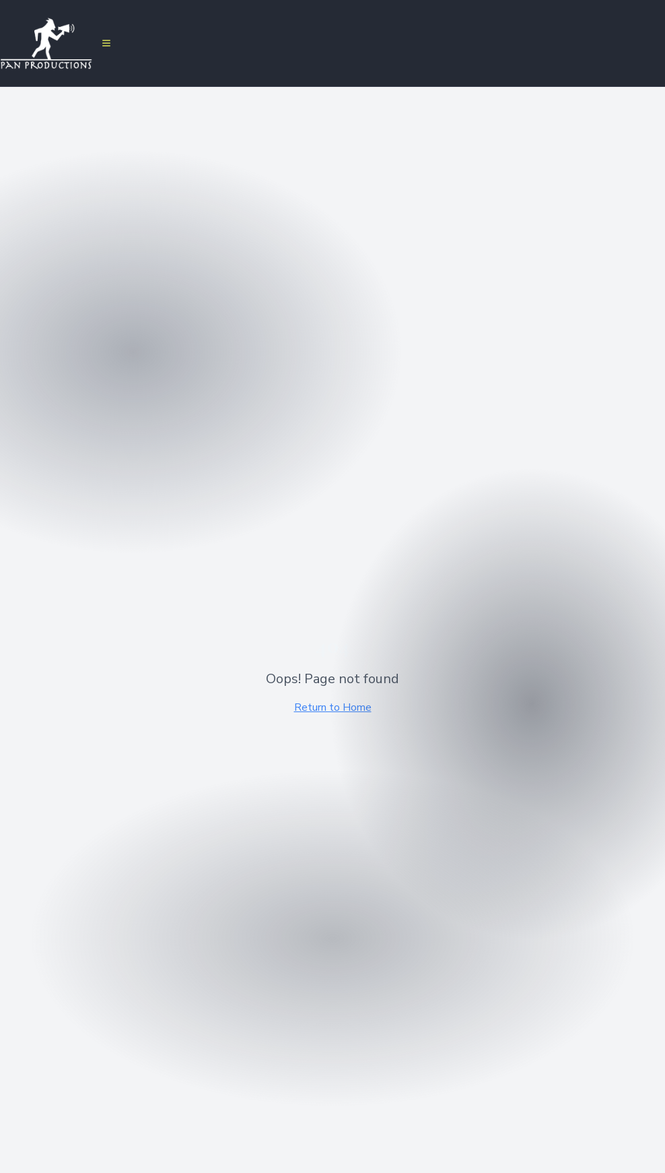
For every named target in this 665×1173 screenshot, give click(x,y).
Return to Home (333, 707)
